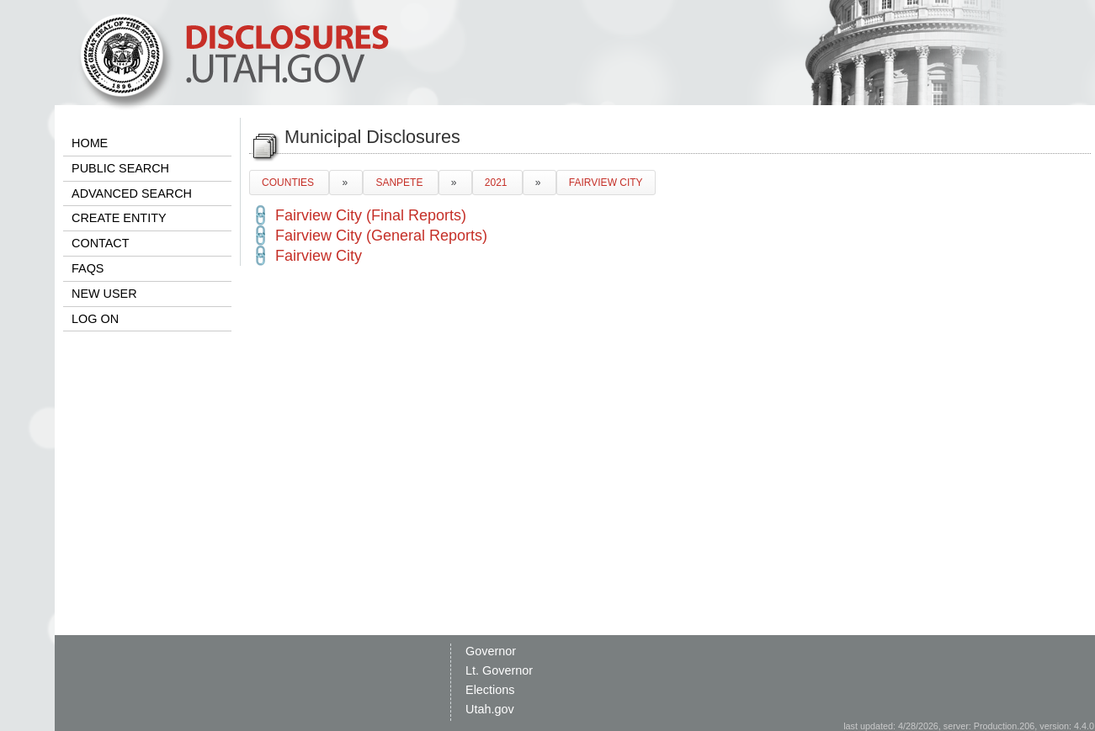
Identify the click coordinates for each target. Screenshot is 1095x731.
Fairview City (318, 255)
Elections (489, 690)
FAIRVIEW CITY (606, 182)
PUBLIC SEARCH (120, 168)
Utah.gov (489, 709)
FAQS (88, 268)
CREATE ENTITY (119, 218)
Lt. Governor (499, 670)
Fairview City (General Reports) (381, 235)
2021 (497, 182)
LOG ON (95, 319)
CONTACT (100, 243)
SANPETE (400, 182)
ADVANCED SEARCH (132, 193)
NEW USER (104, 293)
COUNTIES (289, 182)
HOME (90, 143)
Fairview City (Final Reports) (370, 215)
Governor (490, 651)
